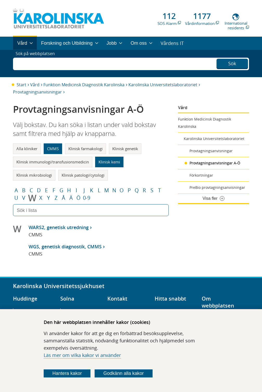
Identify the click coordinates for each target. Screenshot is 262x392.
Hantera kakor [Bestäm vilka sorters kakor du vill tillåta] (67, 373)
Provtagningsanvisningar (37, 92)
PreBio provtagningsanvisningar (217, 187)
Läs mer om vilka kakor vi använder (82, 355)
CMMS (53, 148)
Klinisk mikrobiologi (34, 175)
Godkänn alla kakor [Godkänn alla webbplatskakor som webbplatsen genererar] (123, 373)
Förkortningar (201, 175)
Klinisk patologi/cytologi (83, 175)
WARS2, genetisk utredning (59, 227)
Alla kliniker (26, 148)
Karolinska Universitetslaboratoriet (162, 85)
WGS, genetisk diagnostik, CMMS (65, 246)
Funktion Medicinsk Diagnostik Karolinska (84, 85)
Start (21, 85)
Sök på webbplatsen (38, 63)
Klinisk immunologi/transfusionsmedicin (52, 161)
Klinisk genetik (125, 148)
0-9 (86, 198)
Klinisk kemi (109, 161)
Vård (35, 85)
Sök (232, 63)
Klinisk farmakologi (85, 148)
